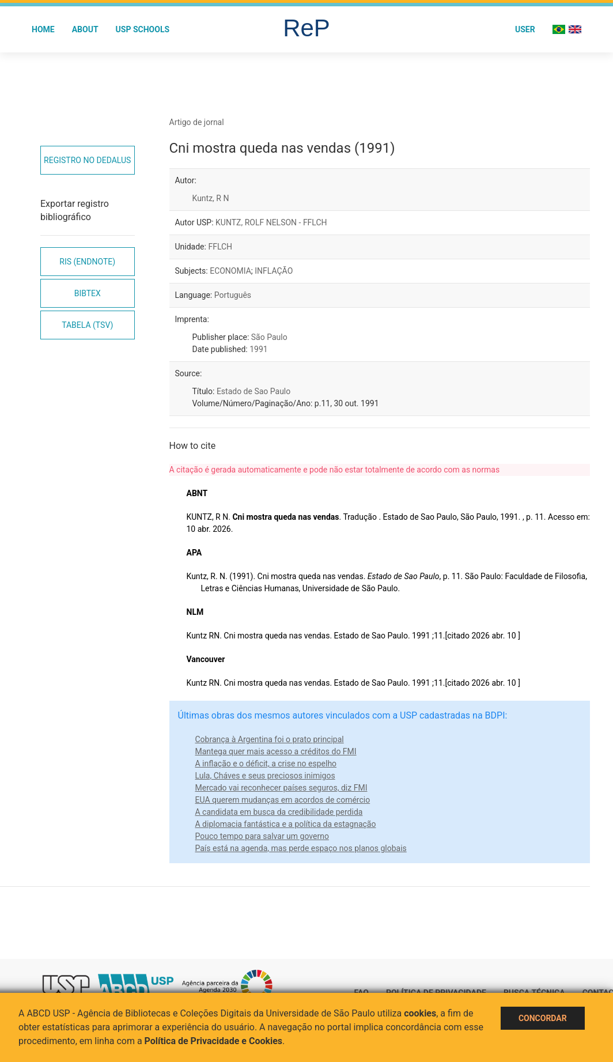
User (525, 29)
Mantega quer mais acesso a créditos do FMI (276, 751)
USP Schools (143, 29)
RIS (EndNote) (87, 261)
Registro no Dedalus (87, 160)
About (85, 29)
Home (43, 29)
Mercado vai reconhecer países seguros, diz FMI (281, 787)
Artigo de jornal (196, 122)
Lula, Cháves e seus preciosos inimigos (265, 775)
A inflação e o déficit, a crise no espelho (266, 763)
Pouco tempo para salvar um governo (262, 836)
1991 (258, 349)
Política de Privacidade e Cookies (214, 1040)
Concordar (543, 1018)
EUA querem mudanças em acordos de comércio (282, 799)
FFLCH (220, 246)
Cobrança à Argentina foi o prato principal (269, 739)
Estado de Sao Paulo (253, 391)
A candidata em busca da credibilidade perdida (279, 812)
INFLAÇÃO (274, 270)
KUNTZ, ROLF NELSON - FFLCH (271, 222)
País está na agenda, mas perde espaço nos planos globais (301, 848)
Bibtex (87, 293)
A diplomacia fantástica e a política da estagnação (285, 824)
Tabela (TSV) (87, 325)
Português (232, 295)
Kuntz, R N (210, 198)
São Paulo (269, 337)
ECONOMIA (230, 270)
